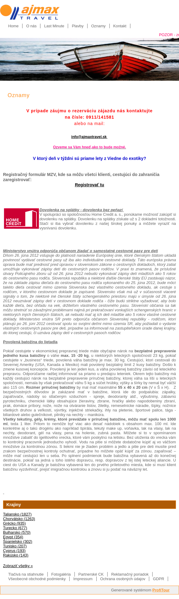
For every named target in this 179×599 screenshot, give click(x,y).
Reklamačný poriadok (130, 574)
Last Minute (54, 26)
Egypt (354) (13, 537)
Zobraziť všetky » (18, 565)
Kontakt (119, 26)
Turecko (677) (15, 528)
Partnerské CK (91, 574)
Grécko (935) (14, 523)
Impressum (82, 579)
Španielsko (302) (17, 541)
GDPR (158, 579)
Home (13, 26)
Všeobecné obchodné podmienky (37, 579)
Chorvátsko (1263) (19, 518)
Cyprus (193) (14, 550)
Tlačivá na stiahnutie (26, 574)
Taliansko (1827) (17, 514)
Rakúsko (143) (15, 555)
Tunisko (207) (15, 546)
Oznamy (98, 26)
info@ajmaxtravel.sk (89, 137)
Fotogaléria (61, 574)
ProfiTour (161, 590)
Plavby (77, 26)
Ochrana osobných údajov (123, 579)
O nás (31, 26)
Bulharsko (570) (16, 532)
